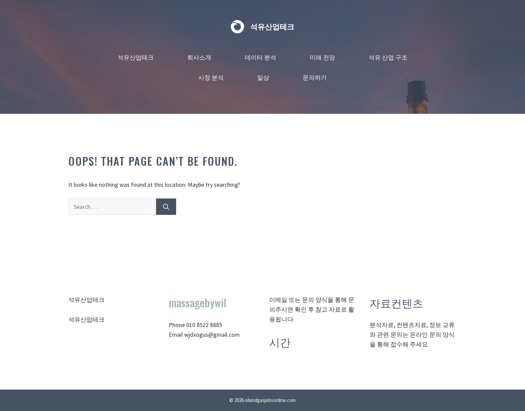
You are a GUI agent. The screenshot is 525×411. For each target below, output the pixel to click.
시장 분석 (211, 77)
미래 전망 (322, 57)
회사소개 (199, 57)
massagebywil (197, 302)
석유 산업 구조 (388, 57)
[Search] (166, 206)
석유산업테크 (272, 26)
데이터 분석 (260, 57)
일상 (263, 77)
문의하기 (315, 77)
